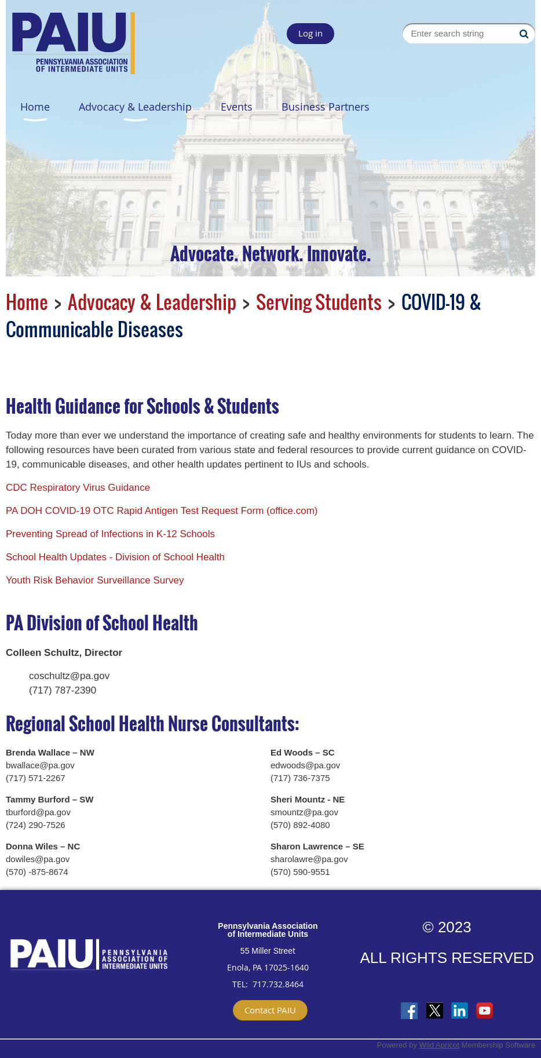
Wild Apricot (439, 1045)
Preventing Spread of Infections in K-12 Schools (110, 533)
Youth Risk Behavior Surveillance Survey (95, 580)
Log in (310, 33)
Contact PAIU (270, 1010)
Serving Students (319, 301)
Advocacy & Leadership (152, 301)
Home (27, 301)
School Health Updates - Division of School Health (115, 557)
